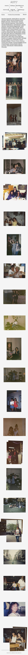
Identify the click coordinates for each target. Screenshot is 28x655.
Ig (9, 11)
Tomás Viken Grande (7, 42)
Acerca (7, 5)
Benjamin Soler (19, 20)
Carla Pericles (14, 21)
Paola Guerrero (13, 35)
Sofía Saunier (10, 45)
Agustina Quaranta (6, 18)
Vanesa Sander (14, 44)
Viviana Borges (5, 44)
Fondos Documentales (14, 14)
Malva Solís (10, 32)
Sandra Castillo (17, 38)
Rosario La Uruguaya (7, 38)
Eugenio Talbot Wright (13, 27)
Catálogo (12, 5)
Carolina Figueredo (10, 23)
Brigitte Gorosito (5, 21)
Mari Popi (12, 33)
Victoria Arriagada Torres (19, 42)
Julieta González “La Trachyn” (14, 30)
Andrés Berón (15, 18)
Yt (15, 11)
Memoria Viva (21, 6)
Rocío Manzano (19, 36)
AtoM (17, 5)
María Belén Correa (20, 33)
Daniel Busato (17, 24)
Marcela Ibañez (17, 32)
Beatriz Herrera (11, 20)
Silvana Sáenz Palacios (17, 41)
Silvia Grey (16, 39)
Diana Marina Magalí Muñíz (13, 26)
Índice (3, 14)
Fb (12, 11)
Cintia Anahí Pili (20, 23)
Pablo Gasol (11, 36)
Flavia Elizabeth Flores (16, 29)
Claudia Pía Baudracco (7, 24)
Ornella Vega (4, 35)
